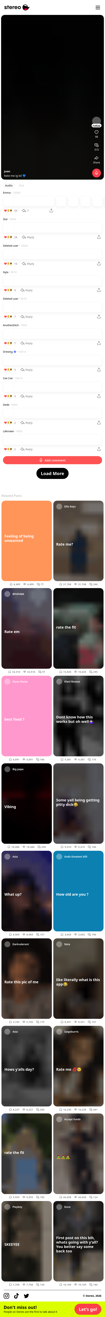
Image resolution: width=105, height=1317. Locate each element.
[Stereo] (17, 7)
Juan (7, 171)
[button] (87, 1309)
